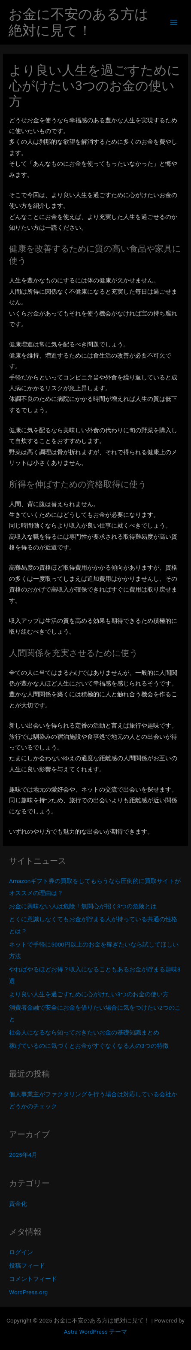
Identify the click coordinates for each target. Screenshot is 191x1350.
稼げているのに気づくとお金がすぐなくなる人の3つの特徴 (89, 1045)
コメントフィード (33, 1278)
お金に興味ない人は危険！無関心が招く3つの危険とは (83, 906)
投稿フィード (27, 1265)
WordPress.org (28, 1292)
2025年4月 (23, 1154)
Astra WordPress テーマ (95, 1331)
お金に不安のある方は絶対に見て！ (79, 22)
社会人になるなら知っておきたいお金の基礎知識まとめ (84, 1032)
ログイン (21, 1252)
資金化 (18, 1203)
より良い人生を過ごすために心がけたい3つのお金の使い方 (89, 994)
